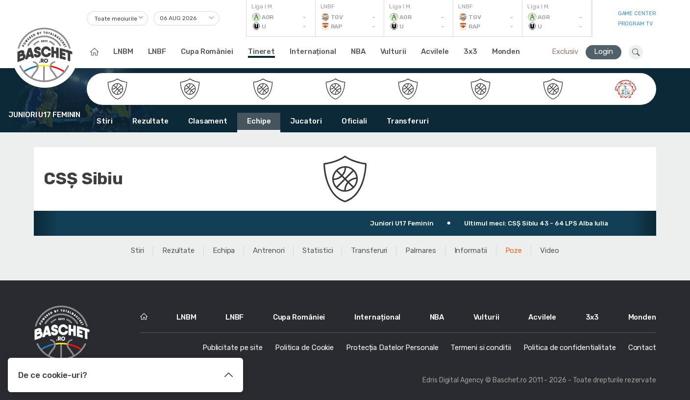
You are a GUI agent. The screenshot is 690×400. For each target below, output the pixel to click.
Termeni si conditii (480, 347)
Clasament (207, 121)
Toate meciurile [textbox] (116, 18)
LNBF (157, 51)
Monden (506, 51)
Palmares (420, 250)
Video (549, 250)
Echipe (259, 121)
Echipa (224, 250)
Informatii (470, 250)
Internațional (313, 51)
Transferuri (408, 121)
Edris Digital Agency (453, 380)
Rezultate (150, 121)
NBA (358, 51)
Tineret (261, 51)
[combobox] (117, 18)
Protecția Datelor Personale (392, 347)
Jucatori (305, 121)
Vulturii (393, 51)
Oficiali (354, 121)
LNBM (123, 51)
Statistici (317, 250)
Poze (513, 250)
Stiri (105, 121)
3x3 (470, 51)
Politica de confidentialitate (569, 347)
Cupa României (207, 51)
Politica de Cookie (304, 347)
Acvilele (435, 51)
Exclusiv (565, 51)
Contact (642, 347)
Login (603, 51)
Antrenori (268, 250)
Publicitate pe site (232, 347)
